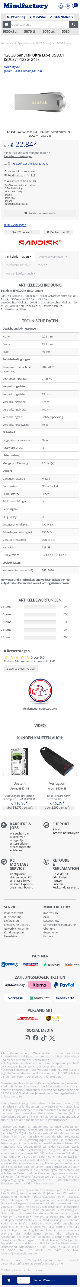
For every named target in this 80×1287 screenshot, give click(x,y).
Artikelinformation (17, 256)
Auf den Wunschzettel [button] (40, 213)
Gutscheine (50, 932)
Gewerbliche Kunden (17, 928)
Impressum (50, 913)
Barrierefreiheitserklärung (59, 925)
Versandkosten (38, 153)
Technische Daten (17, 265)
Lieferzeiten (11, 921)
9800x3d (10, 32)
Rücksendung (12, 917)
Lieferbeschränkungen (18, 156)
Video (41, 265)
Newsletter (11, 936)
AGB (46, 917)
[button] (7, 24)
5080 (66, 32)
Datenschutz (51, 921)
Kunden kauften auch (19, 273)
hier (61, 1263)
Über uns (49, 928)
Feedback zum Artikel (19, 175)
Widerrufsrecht (13, 913)
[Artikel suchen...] (38, 24)
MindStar (37, 17)
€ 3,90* (30, 164)
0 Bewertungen (15, 225)
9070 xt (49, 32)
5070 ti (29, 32)
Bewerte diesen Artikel (21, 668)
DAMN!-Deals (61, 17)
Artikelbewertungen (51, 256)
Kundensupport (14, 932)
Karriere (48, 936)
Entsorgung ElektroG (17, 925)
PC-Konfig (16, 17)
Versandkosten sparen (20, 171)
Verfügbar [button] (23, 69)
